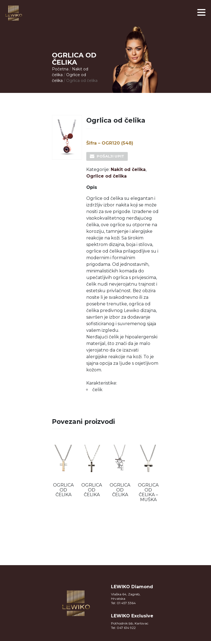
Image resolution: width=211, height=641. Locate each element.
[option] (63, 470)
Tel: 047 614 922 (123, 628)
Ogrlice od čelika (106, 176)
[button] (201, 12)
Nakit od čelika (128, 169)
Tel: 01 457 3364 (123, 603)
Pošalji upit (110, 156)
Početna (60, 69)
